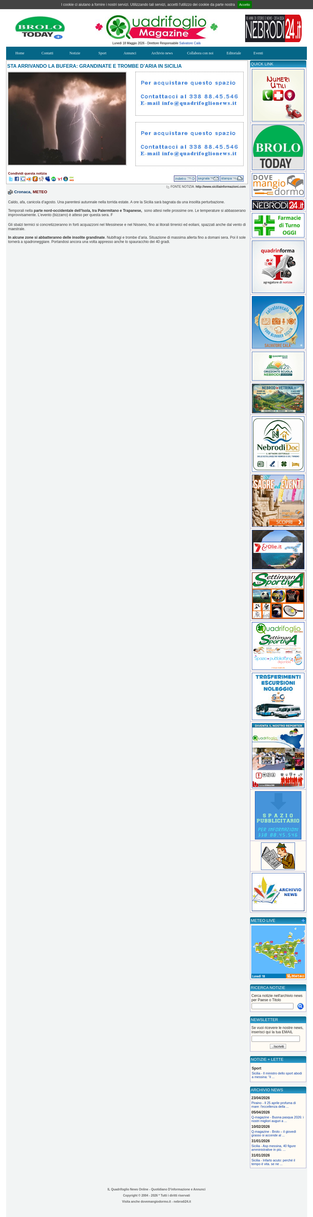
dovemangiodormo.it (156, 1201)
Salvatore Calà (190, 43)
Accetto (244, 4)
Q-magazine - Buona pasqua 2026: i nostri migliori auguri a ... (278, 1119)
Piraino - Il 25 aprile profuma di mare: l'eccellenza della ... (274, 1104)
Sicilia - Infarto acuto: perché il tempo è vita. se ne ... (273, 1162)
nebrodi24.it (182, 1201)
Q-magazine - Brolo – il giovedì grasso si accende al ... (274, 1133)
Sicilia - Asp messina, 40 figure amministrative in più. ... (274, 1147)
